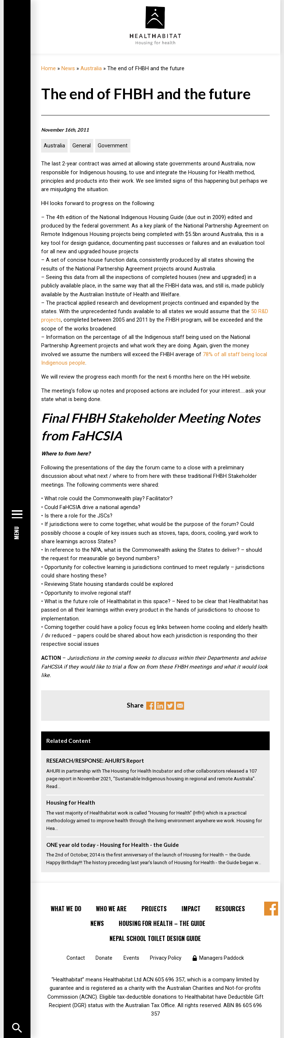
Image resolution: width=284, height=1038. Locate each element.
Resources (230, 908)
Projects (154, 908)
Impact (191, 908)
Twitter (170, 706)
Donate (104, 958)
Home (48, 68)
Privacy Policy (165, 958)
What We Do (66, 908)
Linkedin (160, 706)
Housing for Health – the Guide (162, 923)
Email (180, 706)
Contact (75, 958)
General (81, 146)
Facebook (150, 706)
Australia (91, 68)
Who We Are (111, 908)
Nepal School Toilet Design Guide (155, 938)
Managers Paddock (221, 958)
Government (112, 146)
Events (131, 958)
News (68, 68)
